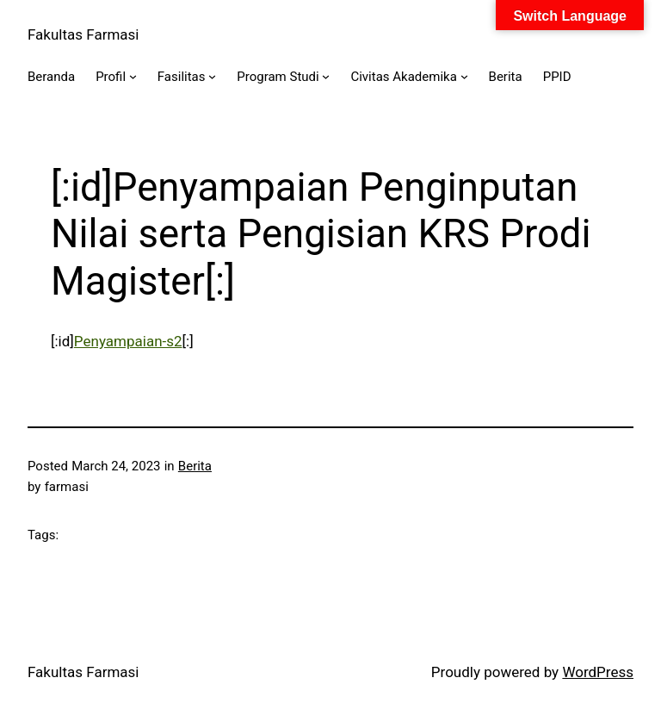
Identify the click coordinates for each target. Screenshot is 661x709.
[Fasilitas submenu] (212, 76)
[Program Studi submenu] (326, 76)
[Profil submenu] (133, 76)
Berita (195, 466)
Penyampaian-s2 (128, 341)
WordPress (597, 672)
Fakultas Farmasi (83, 34)
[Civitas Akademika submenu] (464, 76)
